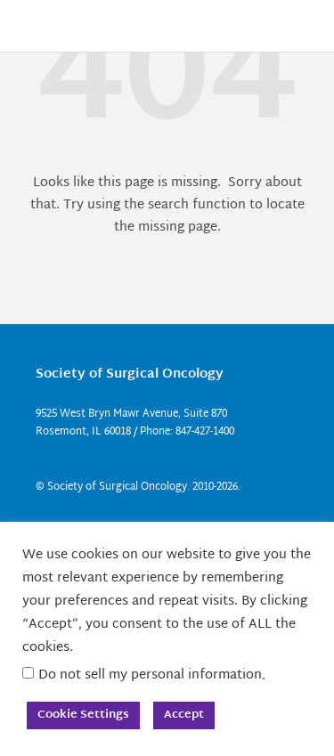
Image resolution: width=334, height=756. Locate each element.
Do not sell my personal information (150, 675)
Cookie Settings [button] (83, 715)
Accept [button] (184, 715)
